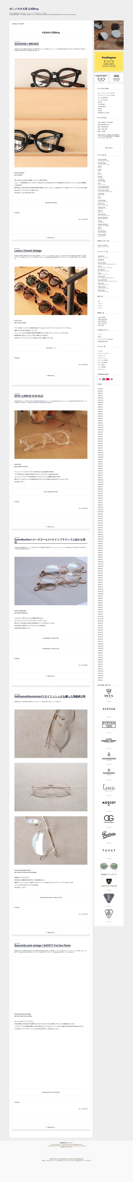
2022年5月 (100, 495)
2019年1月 (100, 586)
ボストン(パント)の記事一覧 (39, 952)
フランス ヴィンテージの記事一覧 (68, 257)
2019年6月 (100, 575)
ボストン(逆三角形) (102, 362)
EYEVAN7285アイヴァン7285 (101, 180)
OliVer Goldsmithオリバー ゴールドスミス (104, 215)
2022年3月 (100, 500)
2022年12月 (100, 479)
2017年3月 (100, 637)
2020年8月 (100, 543)
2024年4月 (100, 443)
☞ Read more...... (51, 237)
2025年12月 (100, 398)
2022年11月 (100, 482)
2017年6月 (100, 630)
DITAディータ (100, 174)
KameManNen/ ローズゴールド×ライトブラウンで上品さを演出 (49, 541)
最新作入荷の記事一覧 (34, 50)
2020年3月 (100, 555)
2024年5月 (100, 441)
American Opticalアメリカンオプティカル (103, 163)
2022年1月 (100, 504)
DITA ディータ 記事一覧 (24, 401)
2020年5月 (100, 550)
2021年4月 (100, 525)
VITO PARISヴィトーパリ (101, 260)
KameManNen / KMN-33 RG (51, 638)
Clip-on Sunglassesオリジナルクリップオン (103, 160)
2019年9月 (100, 568)
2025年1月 (100, 423)
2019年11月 (100, 564)
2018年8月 (100, 598)
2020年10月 (100, 539)
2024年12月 (100, 425)
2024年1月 (100, 450)
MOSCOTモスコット (100, 211)
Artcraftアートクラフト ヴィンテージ (105, 267)
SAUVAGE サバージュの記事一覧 (42, 49)
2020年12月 (100, 534)
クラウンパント (101, 369)
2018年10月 (100, 593)
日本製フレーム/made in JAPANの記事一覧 (31, 402)
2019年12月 (100, 561)
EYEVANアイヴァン (100, 177)
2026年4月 (100, 388)
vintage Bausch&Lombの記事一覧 (42, 950)
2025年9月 (100, 404)
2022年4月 (100, 498)
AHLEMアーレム (100, 167)
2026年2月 (100, 393)
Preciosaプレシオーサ (101, 221)
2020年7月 (100, 545)
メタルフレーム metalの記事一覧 (42, 701)
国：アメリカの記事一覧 (68, 952)
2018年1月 (100, 614)
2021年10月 (100, 511)
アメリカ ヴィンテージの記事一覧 (74, 950)
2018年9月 (100, 596)
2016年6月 (100, 657)
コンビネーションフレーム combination (62, 547)
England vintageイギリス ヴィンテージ (103, 287)
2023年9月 (100, 459)
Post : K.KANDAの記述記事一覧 (26, 49)
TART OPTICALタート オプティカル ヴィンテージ (106, 277)
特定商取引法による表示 (103, 112)
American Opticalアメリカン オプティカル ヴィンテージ (107, 263)
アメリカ (100, 303)
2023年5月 (100, 468)
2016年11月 (100, 646)
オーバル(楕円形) (102, 367)
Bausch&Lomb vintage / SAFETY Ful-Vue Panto (42, 945)
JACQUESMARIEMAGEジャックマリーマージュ (103, 187)
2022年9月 (100, 486)
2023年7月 (100, 464)
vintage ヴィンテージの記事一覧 (58, 950)
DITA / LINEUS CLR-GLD (28, 395)
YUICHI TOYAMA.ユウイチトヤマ (102, 235)
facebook (100, 102)
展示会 (99, 336)
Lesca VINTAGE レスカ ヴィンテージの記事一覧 (43, 255)
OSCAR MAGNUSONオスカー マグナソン (103, 218)
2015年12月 (100, 671)
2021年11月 (100, 509)
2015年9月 (100, 677)
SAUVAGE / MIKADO (26, 43)
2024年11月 (100, 427)
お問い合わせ (109, 148)
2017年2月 (100, 639)
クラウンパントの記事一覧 (32, 257)
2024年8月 (100, 434)
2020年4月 (100, 552)
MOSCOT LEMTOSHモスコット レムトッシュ (104, 246)
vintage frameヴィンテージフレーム (103, 257)
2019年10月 (100, 566)
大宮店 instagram (102, 106)
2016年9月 (100, 650)
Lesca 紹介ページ (51, 348)
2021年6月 (100, 520)
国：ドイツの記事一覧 (55, 701)
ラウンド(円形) (101, 364)
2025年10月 (100, 402)
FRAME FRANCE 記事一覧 (25, 255)
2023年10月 (100, 457)
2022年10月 (100, 484)
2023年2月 (100, 475)
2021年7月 (100, 518)
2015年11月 (100, 673)
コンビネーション (102, 357)
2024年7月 (100, 436)
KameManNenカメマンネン (101, 194)
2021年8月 (100, 516)
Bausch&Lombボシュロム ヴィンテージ (104, 270)
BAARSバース (99, 170)
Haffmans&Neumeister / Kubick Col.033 (51, 897)
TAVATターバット (100, 228)
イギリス (100, 305)
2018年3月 (100, 609)
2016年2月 (100, 666)
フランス (100, 308)
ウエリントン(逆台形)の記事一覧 (53, 401)
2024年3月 (100, 445)
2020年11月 (100, 536)
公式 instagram (101, 104)
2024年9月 (100, 432)
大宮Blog (14, 24)
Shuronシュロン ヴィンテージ (103, 274)
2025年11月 (100, 400)
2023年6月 (100, 466)
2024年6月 (100, 438)
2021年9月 (100, 514)
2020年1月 (100, 559)
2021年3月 (100, 527)
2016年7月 (100, 655)
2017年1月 (100, 641)
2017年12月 (100, 616)
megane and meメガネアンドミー (102, 208)
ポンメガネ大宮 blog (102, 100)
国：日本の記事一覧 (75, 49)
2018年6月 (100, 602)
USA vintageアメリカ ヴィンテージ (103, 284)
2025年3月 (100, 418)
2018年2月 (100, 611)
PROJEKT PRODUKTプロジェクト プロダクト (104, 225)
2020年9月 (100, 541)
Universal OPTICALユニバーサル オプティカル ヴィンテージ (107, 280)
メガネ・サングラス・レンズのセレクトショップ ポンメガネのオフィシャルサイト (66, 1160)
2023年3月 (100, 473)
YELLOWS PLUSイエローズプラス (102, 232)
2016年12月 (100, 643)
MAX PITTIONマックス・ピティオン (103, 204)
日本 (99, 301)
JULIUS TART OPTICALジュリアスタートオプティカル (105, 191)
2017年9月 (100, 623)
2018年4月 (100, 607)
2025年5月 (100, 413)
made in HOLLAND (102, 323)
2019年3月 (100, 582)
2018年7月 (100, 600)
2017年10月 (100, 621)
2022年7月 (100, 491)
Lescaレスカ (99, 198)
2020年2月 (100, 557)
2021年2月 (100, 530)
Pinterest (100, 108)
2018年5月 (100, 605)
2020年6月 (100, 548)
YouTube (100, 110)
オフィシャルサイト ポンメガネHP (106, 93)
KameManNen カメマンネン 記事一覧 (28, 547)
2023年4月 (100, 470)
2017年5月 (100, 632)
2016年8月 (100, 652)
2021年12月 (100, 507)
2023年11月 (100, 454)
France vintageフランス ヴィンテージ (103, 291)
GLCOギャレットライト (102, 184)
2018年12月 (100, 589)
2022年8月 (100, 489)
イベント (100, 334)
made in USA (101, 325)
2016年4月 (100, 662)
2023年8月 (100, 461)
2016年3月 (100, 664)
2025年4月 (100, 416)
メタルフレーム (101, 355)
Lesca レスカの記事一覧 (61, 255)
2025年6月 (100, 411)
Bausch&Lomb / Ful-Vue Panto (50, 1092)
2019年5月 (100, 577)
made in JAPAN (101, 317)
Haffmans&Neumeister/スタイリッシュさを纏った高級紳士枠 (49, 696)
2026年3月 (100, 391)
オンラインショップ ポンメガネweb (106, 95)
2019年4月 (100, 580)
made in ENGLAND (102, 319)
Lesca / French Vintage (28, 250)
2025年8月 (100, 407)
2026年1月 (100, 395)
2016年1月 (100, 668)
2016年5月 (100, 659)
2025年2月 (100, 420)
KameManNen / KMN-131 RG (51, 648)
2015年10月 (100, 675)
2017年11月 (100, 618)
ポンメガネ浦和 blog (102, 97)
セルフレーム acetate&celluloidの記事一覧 (60, 49)
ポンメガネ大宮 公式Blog (24, 8)
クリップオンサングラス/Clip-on (105, 339)
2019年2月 (100, 584)
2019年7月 (100, 573)
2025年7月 (100, 409)
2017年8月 (100, 625)
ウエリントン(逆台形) (103, 360)
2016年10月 (100, 648)
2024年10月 (100, 429)
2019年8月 (100, 570)
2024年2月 (100, 448)
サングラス (100, 351)
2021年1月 (100, 532)
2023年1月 (100, 477)
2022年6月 (100, 493)
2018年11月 (100, 591)
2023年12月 (100, 452)
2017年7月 (100, 627)
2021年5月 (100, 523)
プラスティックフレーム (103, 353)
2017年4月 (100, 634)
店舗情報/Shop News (103, 341)
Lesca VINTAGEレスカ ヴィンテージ (103, 201)
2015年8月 (100, 680)
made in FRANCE (102, 321)
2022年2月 (100, 502)
